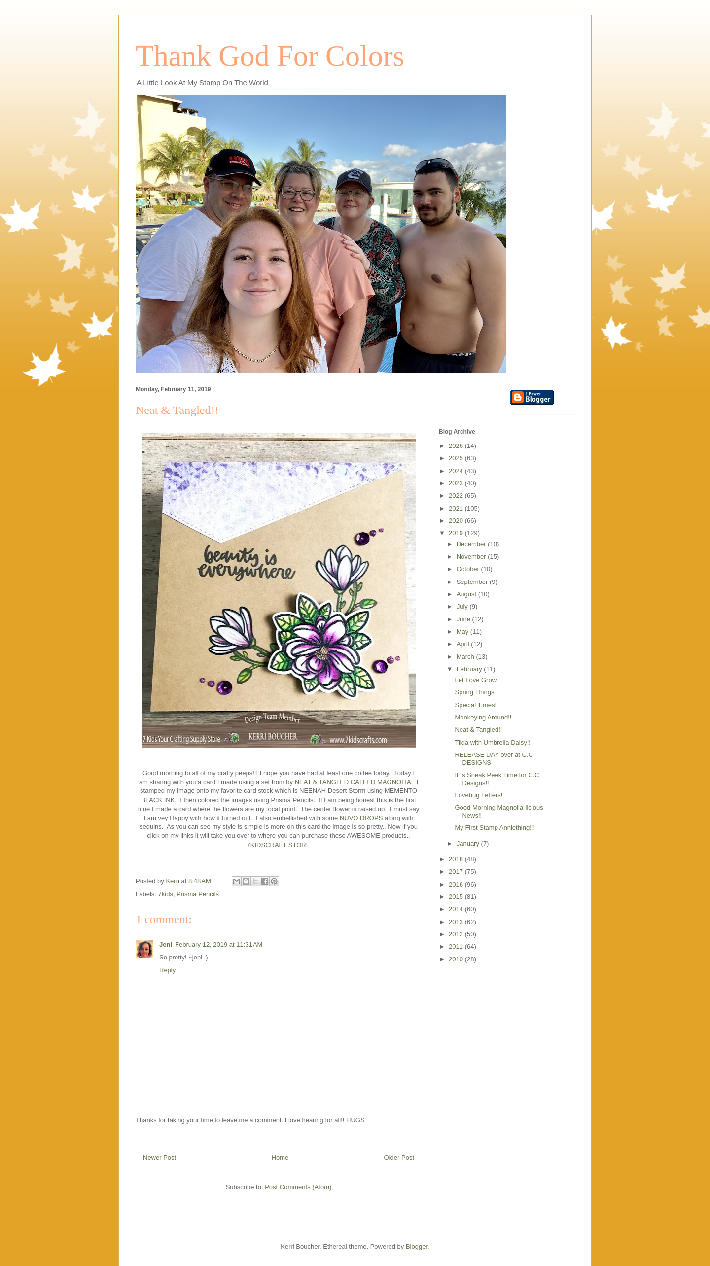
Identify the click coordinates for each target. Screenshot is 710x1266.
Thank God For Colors (270, 55)
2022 (457, 495)
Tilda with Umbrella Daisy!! (492, 742)
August (467, 594)
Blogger (416, 1246)
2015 (457, 896)
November (472, 556)
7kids (165, 894)
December (472, 543)
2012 (457, 934)
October (469, 569)
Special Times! (476, 705)
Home (280, 1157)
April (464, 644)
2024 (457, 471)
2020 (457, 520)
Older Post (399, 1157)
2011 (457, 946)
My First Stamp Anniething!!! (495, 827)
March (466, 656)
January (469, 843)
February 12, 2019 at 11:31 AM (218, 944)
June (464, 619)
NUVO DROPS (361, 817)
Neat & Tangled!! (478, 729)
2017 (457, 871)
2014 (457, 909)
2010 (457, 959)
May (463, 631)
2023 (457, 483)
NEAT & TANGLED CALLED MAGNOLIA (353, 782)
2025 (457, 458)
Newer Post (159, 1157)
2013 (457, 921)
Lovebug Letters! (478, 795)
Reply (167, 970)
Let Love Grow (476, 680)
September (473, 581)
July (463, 606)
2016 (457, 884)
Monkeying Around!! (483, 717)
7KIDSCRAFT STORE (279, 845)
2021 (457, 508)
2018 (457, 859)
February (470, 669)
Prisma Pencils (198, 894)
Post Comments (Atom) (298, 1187)
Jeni (165, 944)
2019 (457, 533)
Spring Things (474, 692)
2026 (457, 445)
